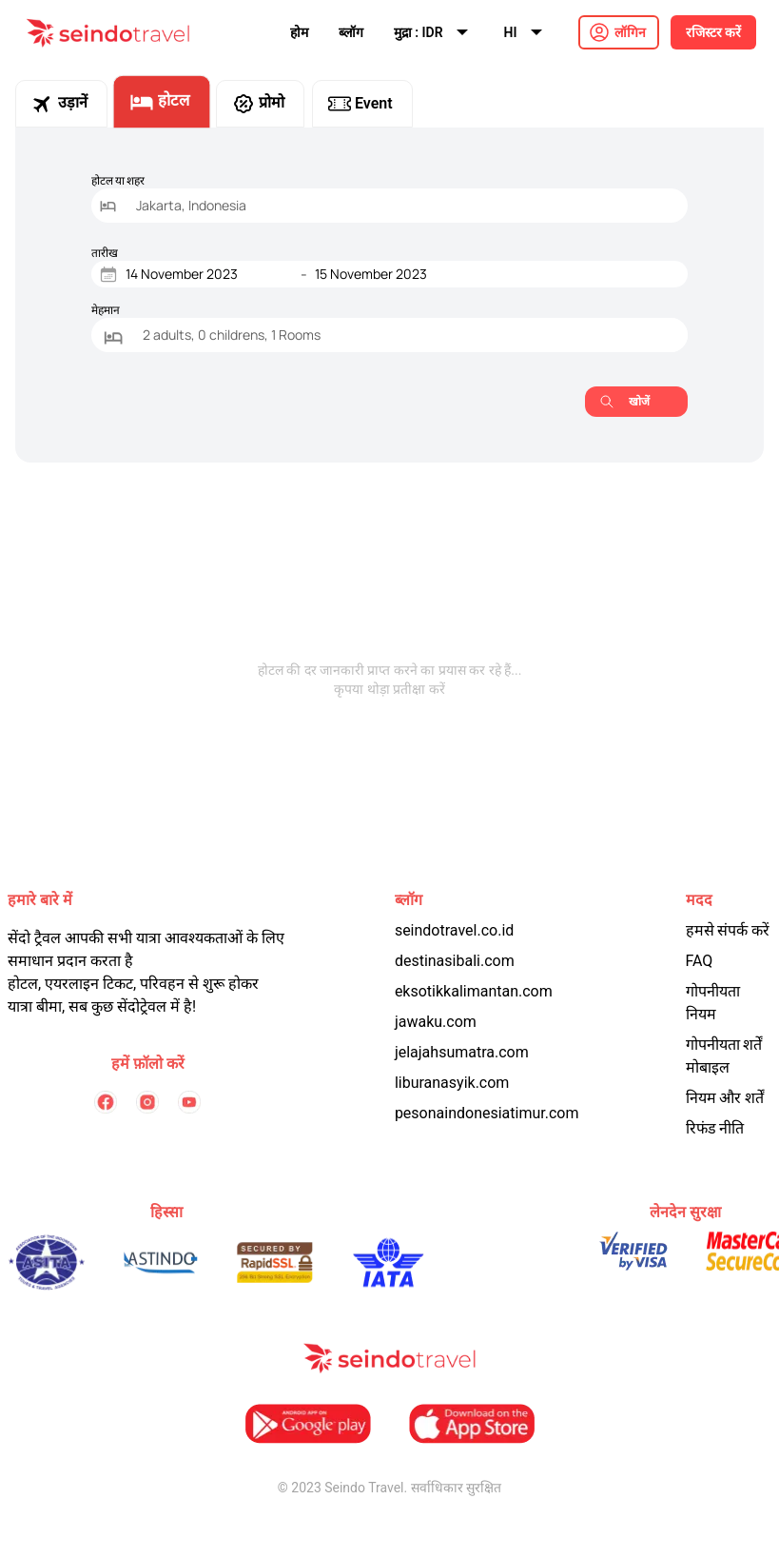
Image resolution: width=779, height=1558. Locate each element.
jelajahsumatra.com (462, 1052)
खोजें (625, 401)
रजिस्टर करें (713, 32)
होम (299, 32)
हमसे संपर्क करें (728, 930)
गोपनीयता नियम (713, 1002)
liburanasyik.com (452, 1083)
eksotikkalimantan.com (474, 991)
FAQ (699, 961)
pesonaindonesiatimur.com (487, 1113)
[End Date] (398, 274)
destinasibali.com (455, 961)
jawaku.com (436, 1022)
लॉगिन (630, 32)
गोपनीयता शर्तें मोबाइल (724, 1055)
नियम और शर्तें (725, 1098)
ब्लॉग (351, 32)
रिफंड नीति (715, 1128)
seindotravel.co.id (454, 930)
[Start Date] (209, 274)
